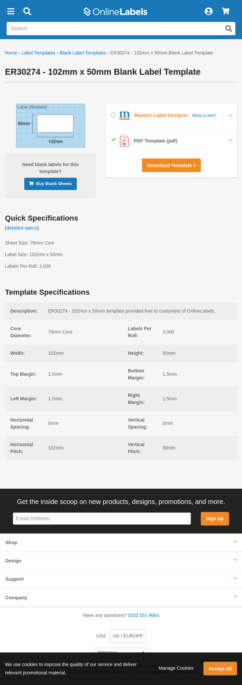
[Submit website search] (229, 29)
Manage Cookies (176, 668)
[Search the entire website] (121, 28)
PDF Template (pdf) (144, 141)
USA (101, 635)
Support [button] (14, 579)
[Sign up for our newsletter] (102, 519)
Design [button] (13, 560)
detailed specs (22, 228)
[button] (11, 11)
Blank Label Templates (83, 52)
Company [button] (16, 597)
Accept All (220, 668)
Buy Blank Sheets (50, 183)
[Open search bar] (27, 11)
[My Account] (208, 11)
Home (11, 52)
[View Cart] (225, 12)
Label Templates (39, 52)
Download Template (171, 165)
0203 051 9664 (143, 615)
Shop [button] (11, 542)
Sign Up (215, 518)
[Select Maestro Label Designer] (113, 115)
